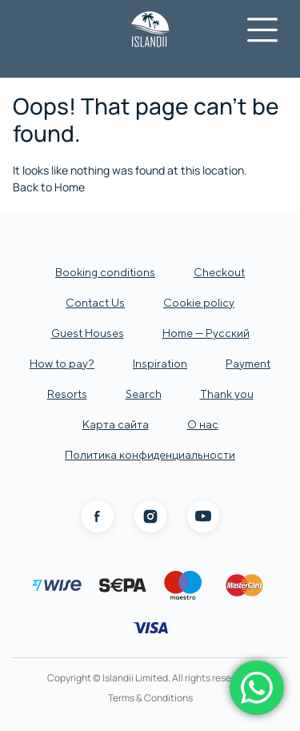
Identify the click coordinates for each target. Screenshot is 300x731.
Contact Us (95, 302)
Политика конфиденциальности (150, 454)
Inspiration (160, 363)
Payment (248, 363)
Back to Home (49, 187)
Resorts (67, 394)
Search (144, 394)
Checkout (219, 272)
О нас (202, 424)
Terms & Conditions (150, 698)
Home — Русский (206, 333)
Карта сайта (115, 424)
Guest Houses (87, 333)
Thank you (227, 394)
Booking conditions (105, 272)
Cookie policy (198, 302)
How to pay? (62, 363)
